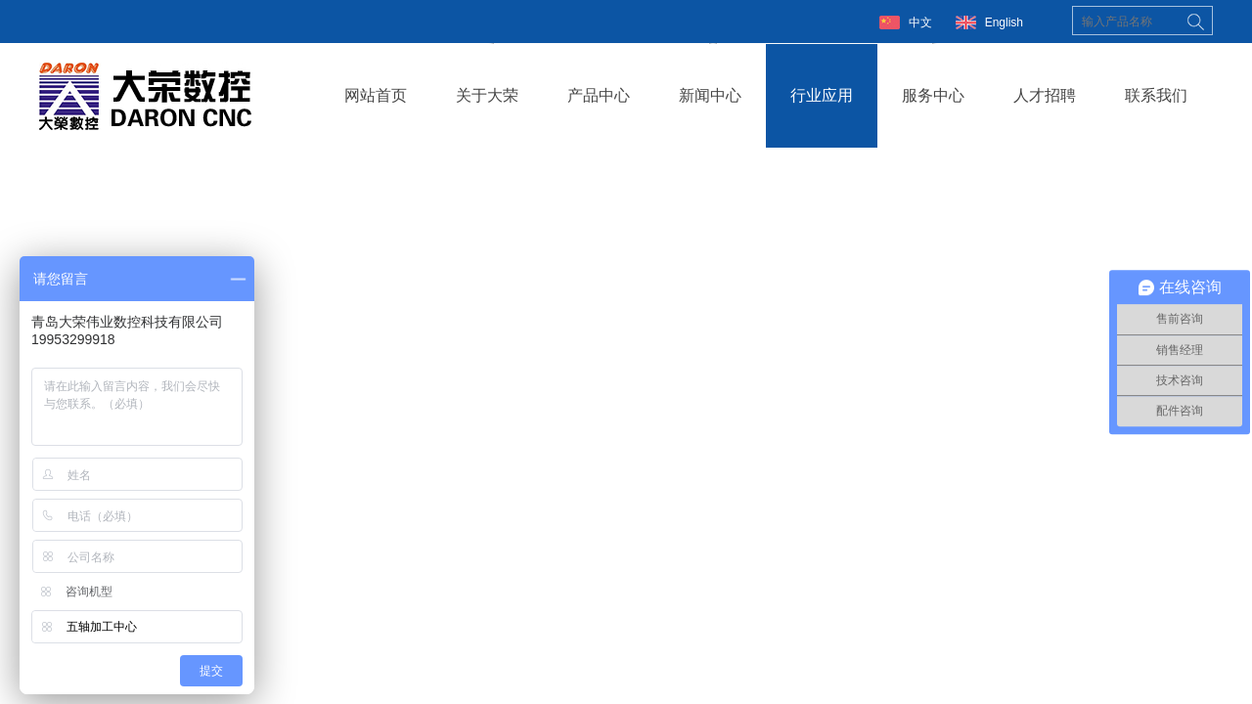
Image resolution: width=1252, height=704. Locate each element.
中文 (920, 22)
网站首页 (375, 95)
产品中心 (598, 95)
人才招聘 (1044, 95)
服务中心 (933, 95)
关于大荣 (487, 95)
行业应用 (821, 95)
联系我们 (1156, 95)
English (1004, 22)
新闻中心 (710, 95)
